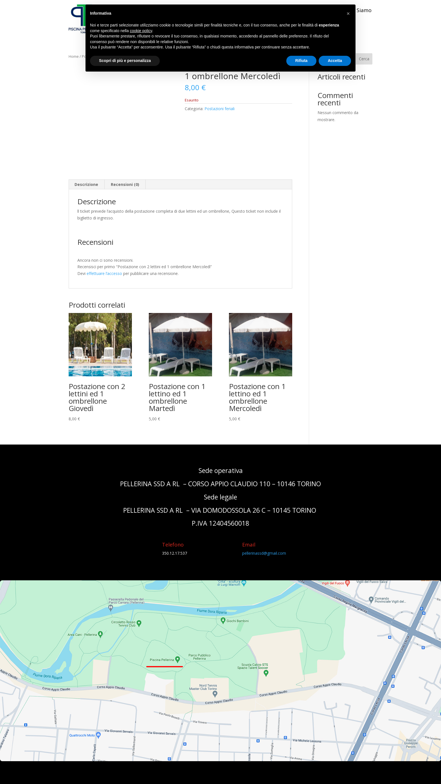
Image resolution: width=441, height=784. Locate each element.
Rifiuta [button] (301, 60)
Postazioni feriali (219, 108)
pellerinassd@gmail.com (264, 553)
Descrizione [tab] (86, 184)
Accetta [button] (335, 60)
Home (74, 56)
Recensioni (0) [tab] (125, 184)
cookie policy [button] (141, 30)
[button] (348, 13)
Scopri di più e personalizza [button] (125, 60)
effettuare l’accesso (104, 273)
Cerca (364, 58)
